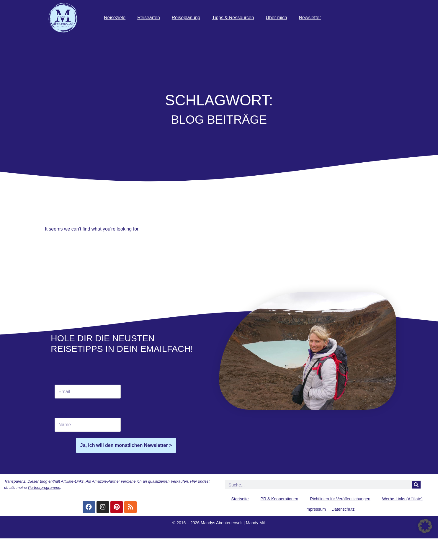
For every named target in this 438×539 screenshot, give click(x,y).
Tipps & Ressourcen (234, 17)
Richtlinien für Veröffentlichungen (340, 499)
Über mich (278, 17)
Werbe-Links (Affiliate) (402, 499)
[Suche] (416, 485)
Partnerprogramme (44, 488)
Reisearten (149, 17)
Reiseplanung (186, 17)
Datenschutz (342, 509)
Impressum (315, 509)
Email (62, 380)
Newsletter (311, 17)
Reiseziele (115, 17)
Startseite (240, 499)
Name (61, 414)
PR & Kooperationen (279, 499)
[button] (425, 526)
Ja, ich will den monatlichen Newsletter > (126, 445)
